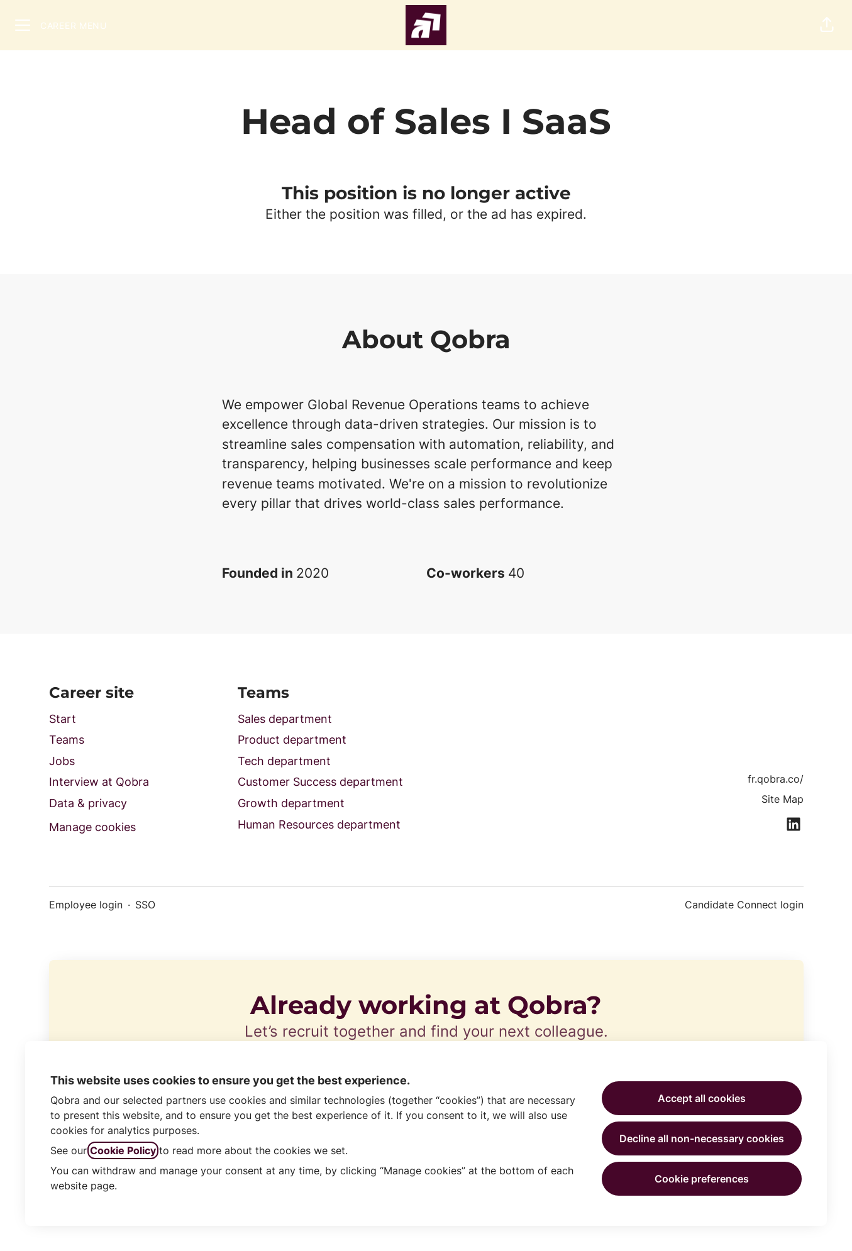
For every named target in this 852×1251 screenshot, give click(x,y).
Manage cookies (92, 827)
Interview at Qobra (99, 781)
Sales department (285, 718)
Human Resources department (319, 824)
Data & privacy (88, 803)
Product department (292, 739)
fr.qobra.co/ (776, 779)
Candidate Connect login (744, 904)
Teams (66, 739)
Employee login (86, 904)
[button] (826, 25)
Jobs (62, 761)
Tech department (284, 761)
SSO (145, 904)
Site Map (782, 799)
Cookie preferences (702, 1178)
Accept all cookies (702, 1098)
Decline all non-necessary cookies (701, 1138)
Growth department (291, 803)
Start (62, 718)
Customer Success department (320, 781)
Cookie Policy (123, 1150)
